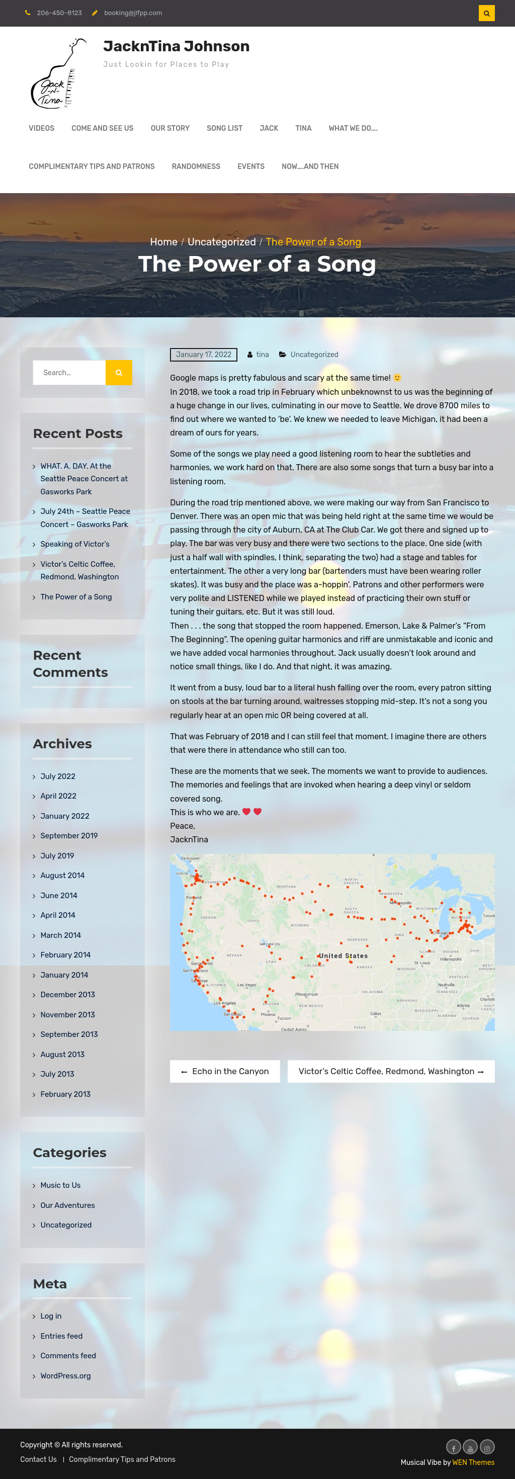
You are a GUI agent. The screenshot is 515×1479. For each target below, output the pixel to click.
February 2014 (65, 955)
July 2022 (57, 776)
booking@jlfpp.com (133, 13)
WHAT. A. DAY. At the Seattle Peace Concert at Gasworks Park (84, 479)
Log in (50, 1316)
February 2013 (65, 1094)
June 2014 (58, 895)
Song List (224, 128)
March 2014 (60, 935)
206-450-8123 (59, 13)
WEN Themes (474, 1462)
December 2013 (67, 994)
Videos (41, 128)
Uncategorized (314, 355)
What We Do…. (353, 128)
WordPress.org (65, 1375)
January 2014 (64, 975)
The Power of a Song (76, 596)
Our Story (170, 128)
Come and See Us (102, 128)
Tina (303, 128)
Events (251, 166)
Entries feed (61, 1336)
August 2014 (62, 875)
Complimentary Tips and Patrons (91, 166)
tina (262, 355)
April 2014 (57, 915)
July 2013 (57, 1074)
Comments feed (68, 1355)
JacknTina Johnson (176, 46)
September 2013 (69, 1034)
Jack (269, 128)
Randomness (196, 166)
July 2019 (57, 855)
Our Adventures (67, 1205)
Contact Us (38, 1459)
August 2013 (62, 1054)
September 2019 (69, 835)
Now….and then (310, 166)
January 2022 (64, 816)
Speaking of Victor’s (75, 544)
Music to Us (60, 1185)
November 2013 (67, 1014)
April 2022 (58, 796)
